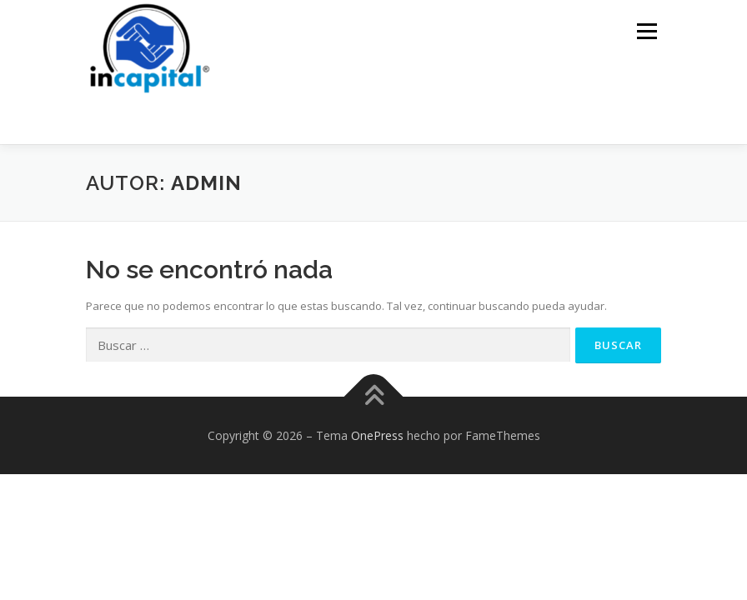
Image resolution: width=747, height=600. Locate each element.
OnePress (377, 435)
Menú (646, 30)
